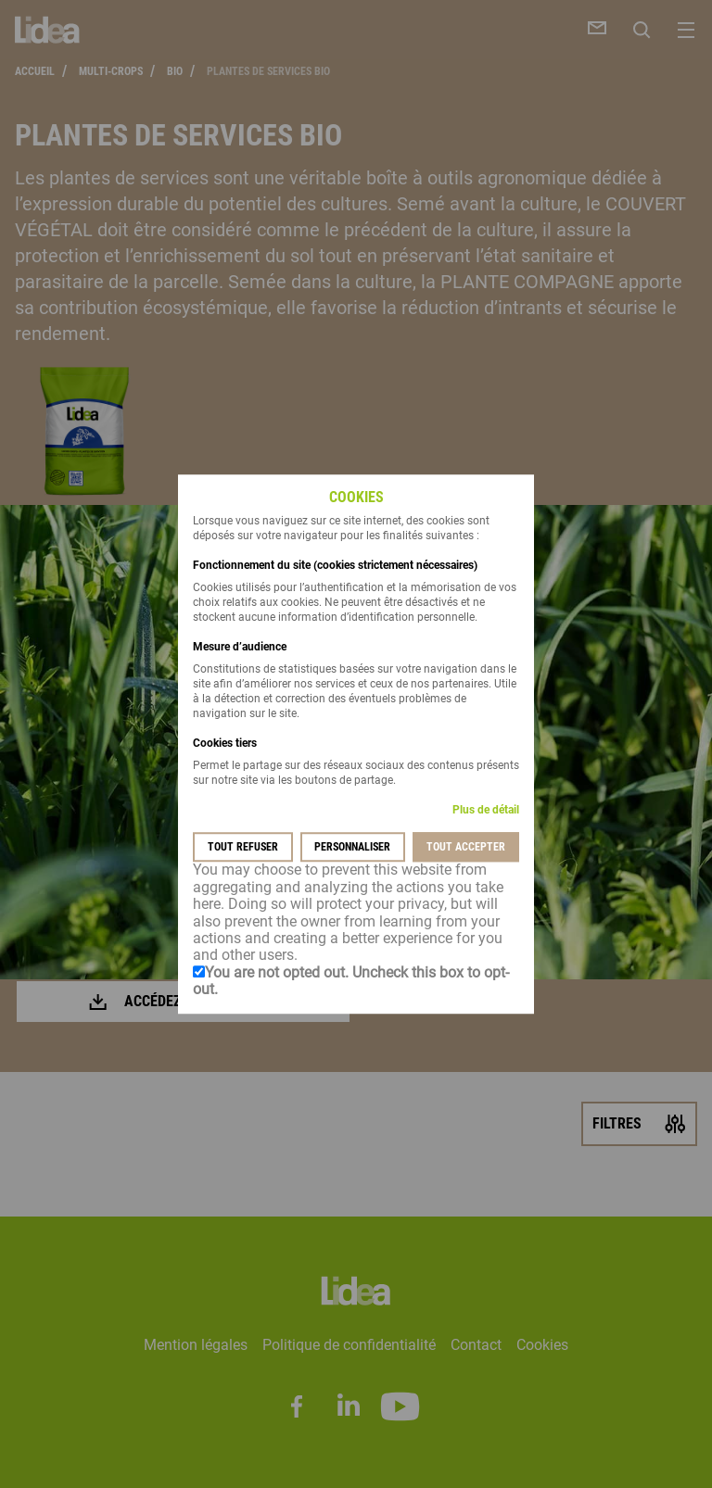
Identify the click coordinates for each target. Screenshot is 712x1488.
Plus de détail (485, 810)
